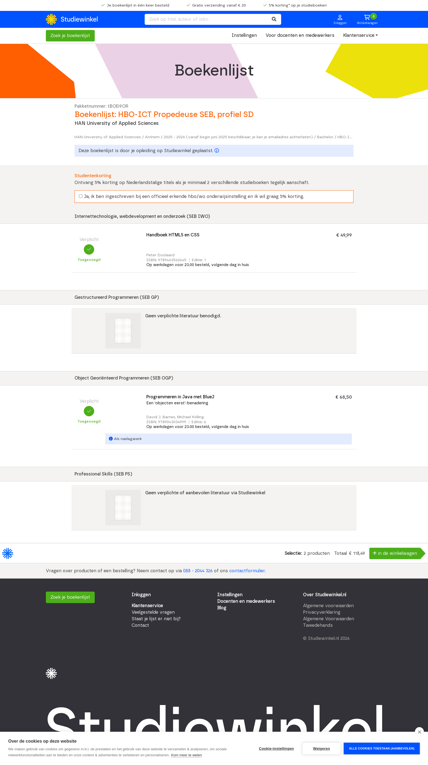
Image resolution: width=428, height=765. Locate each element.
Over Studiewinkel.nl (324, 595)
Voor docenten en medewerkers (300, 35)
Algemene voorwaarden (328, 606)
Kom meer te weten (186, 755)
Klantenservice (358, 35)
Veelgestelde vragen (153, 612)
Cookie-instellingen (276, 748)
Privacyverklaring (321, 612)
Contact (140, 625)
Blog (221, 608)
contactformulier (247, 571)
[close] (419, 731)
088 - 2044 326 (198, 571)
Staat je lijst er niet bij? (156, 619)
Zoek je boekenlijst (70, 36)
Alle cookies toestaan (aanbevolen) (381, 748)
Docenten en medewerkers (246, 601)
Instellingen (244, 35)
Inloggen (141, 595)
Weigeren (321, 748)
